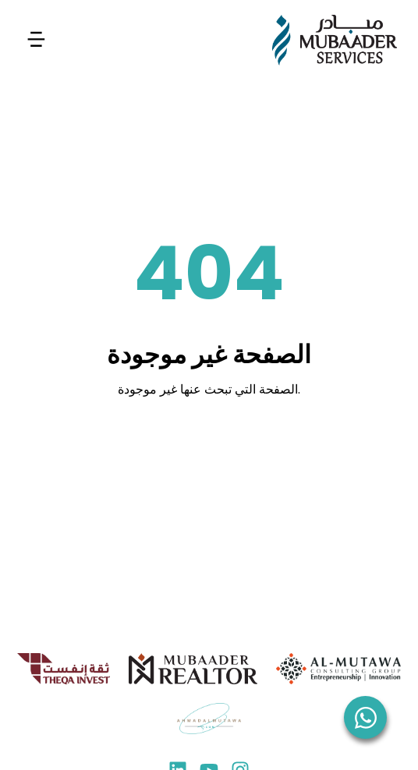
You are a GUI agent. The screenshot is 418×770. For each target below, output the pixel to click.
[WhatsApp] (365, 717)
